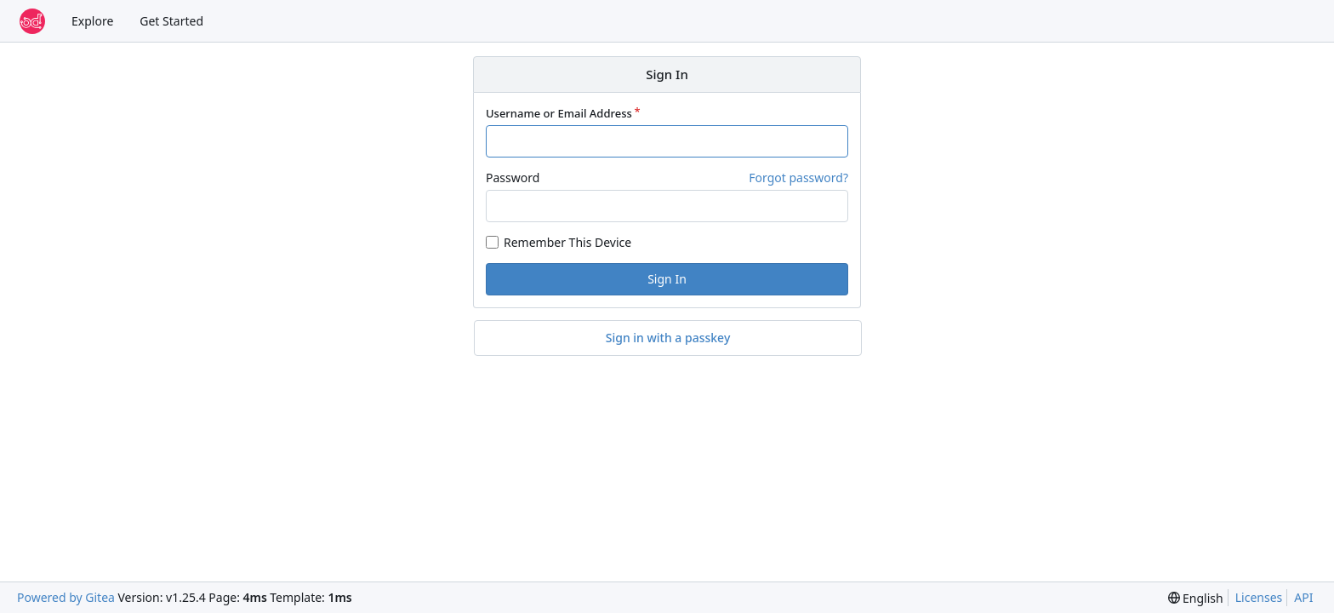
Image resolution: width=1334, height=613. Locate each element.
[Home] (32, 21)
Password (512, 177)
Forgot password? (798, 177)
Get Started (171, 21)
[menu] (1195, 598)
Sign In (667, 279)
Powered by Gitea (66, 597)
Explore (92, 21)
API (1303, 597)
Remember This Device (567, 242)
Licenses (1259, 597)
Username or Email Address (559, 113)
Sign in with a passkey (668, 338)
